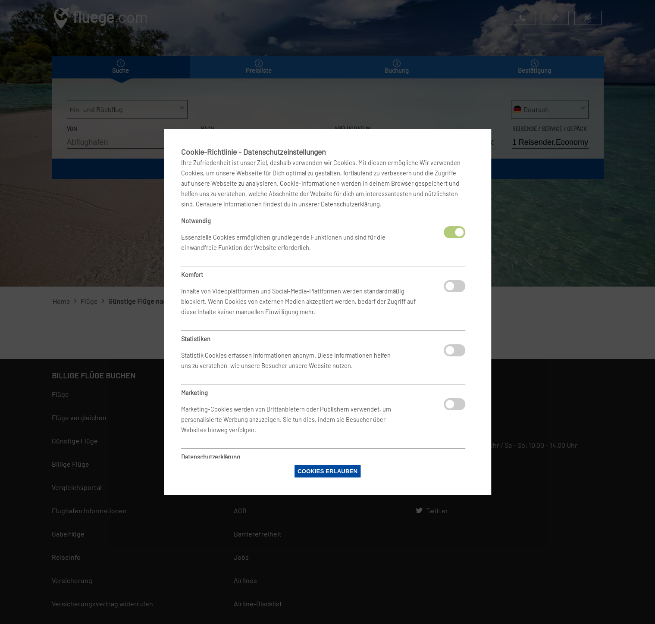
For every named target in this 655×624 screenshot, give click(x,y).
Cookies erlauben (327, 471)
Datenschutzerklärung (350, 204)
